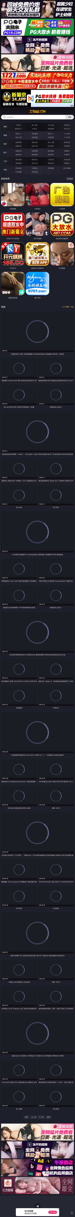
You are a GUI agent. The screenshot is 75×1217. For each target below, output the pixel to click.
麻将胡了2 (18, 129)
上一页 (33, 1117)
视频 (5, 135)
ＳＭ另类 (67, 137)
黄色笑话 (51, 163)
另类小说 (35, 163)
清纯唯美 (35, 155)
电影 (5, 144)
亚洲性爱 (18, 142)
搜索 (69, 117)
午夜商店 (35, 168)
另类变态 (67, 146)
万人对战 (51, 125)
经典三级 (35, 146)
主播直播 (51, 137)
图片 (5, 152)
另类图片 (67, 155)
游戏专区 (67, 125)
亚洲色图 (35, 151)
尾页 (48, 1117)
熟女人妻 (18, 137)
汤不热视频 (67, 168)
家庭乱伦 (35, 159)
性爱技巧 (67, 163)
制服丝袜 (18, 146)
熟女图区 (51, 155)
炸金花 (34, 129)
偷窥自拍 (18, 151)
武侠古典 (67, 159)
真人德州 (35, 125)
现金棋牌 (51, 129)
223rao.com (37, 111)
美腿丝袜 (18, 155)
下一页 (41, 1117)
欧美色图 (51, 151)
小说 (5, 161)
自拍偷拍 (35, 134)
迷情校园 (18, 163)
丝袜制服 (35, 137)
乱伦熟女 (51, 146)
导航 (5, 170)
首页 (26, 1117)
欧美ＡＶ (51, 134)
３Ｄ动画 (67, 134)
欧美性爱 (67, 142)
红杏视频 (18, 172)
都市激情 (18, 159)
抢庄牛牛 (67, 129)
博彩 (5, 126)
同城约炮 (18, 168)
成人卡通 (51, 142)
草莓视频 (51, 168)
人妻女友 (51, 159)
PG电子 (18, 125)
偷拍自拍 (35, 142)
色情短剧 (35, 172)
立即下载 (53, 1212)
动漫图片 (67, 151)
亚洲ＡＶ (18, 134)
